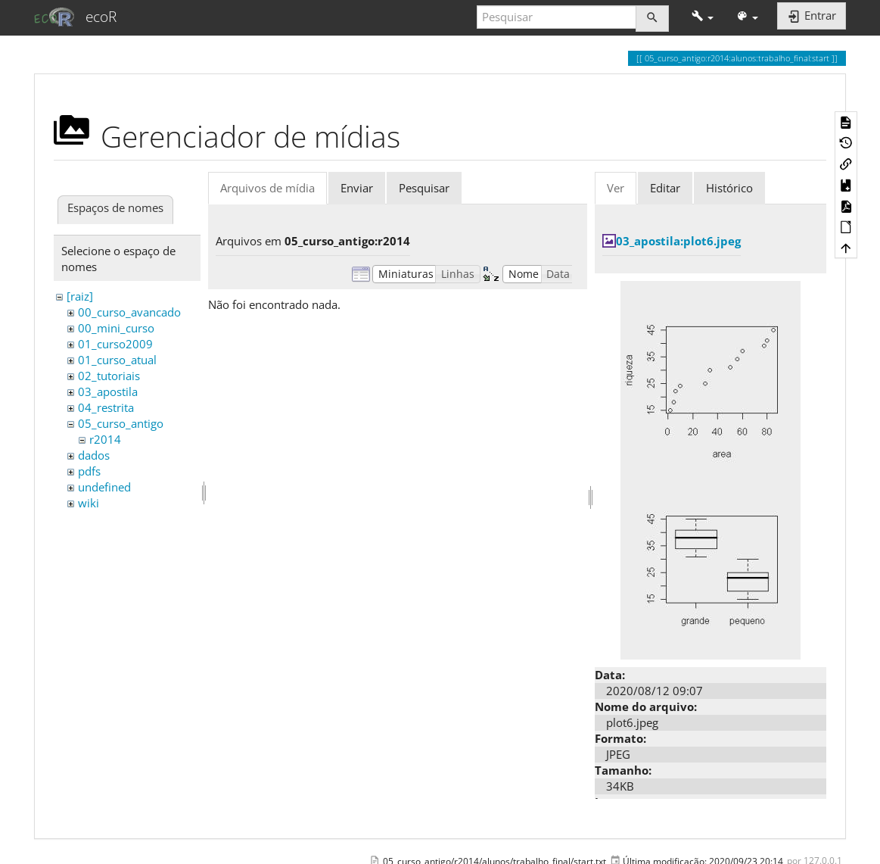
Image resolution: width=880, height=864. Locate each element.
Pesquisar (424, 187)
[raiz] (80, 296)
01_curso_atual (117, 359)
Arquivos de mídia (267, 187)
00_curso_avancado (129, 312)
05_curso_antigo (120, 423)
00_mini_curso (116, 327)
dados (94, 455)
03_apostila (108, 391)
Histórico (729, 187)
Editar (665, 187)
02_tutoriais (109, 375)
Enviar (356, 187)
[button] (702, 17)
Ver (615, 187)
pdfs (89, 471)
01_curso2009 (115, 343)
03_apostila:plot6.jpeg (678, 240)
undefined (104, 486)
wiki (88, 502)
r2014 (105, 439)
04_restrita (106, 407)
